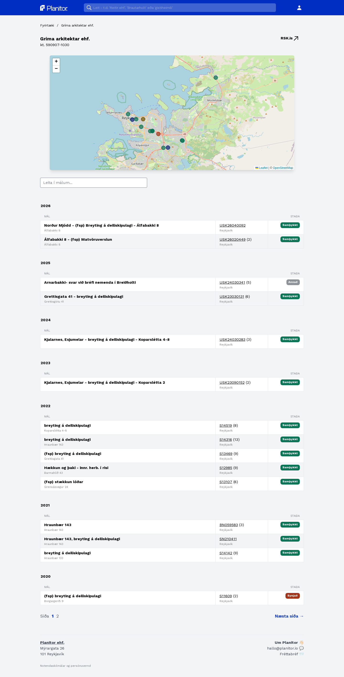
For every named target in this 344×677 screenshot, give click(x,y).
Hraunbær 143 (57, 524)
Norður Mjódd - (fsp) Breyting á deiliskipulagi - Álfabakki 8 (101, 225)
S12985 (226, 467)
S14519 (226, 425)
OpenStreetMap (283, 168)
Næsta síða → (289, 615)
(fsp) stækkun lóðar (63, 482)
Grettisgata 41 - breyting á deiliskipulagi (83, 296)
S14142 (226, 553)
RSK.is (289, 38)
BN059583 (229, 524)
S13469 (226, 453)
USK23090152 (232, 382)
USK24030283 (232, 339)
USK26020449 (233, 239)
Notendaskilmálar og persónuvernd (65, 665)
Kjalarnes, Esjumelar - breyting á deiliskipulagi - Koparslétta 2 (104, 382)
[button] (56, 61)
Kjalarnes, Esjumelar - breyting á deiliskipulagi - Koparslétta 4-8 (107, 339)
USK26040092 (233, 225)
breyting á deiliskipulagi (67, 425)
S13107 (226, 482)
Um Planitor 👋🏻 (289, 642)
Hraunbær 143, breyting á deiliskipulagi (82, 539)
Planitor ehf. (52, 642)
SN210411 (228, 539)
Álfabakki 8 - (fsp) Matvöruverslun (78, 239)
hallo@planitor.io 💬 (285, 648)
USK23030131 (232, 296)
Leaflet (261, 168)
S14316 (226, 439)
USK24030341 (232, 282)
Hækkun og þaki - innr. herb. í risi (76, 467)
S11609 (226, 596)
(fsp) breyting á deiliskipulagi (72, 453)
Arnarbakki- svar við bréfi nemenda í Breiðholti (90, 282)
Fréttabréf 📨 (292, 654)
